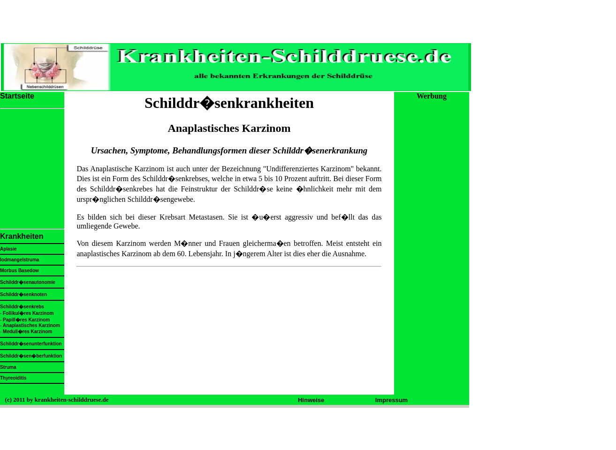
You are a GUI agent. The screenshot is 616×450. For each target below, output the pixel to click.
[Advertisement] (228, 334)
